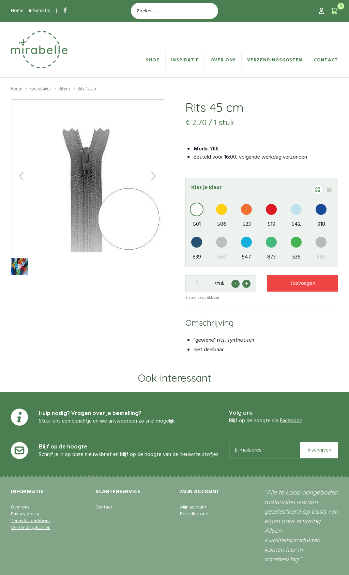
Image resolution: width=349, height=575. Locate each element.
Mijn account (193, 507)
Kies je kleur (206, 187)
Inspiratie (185, 60)
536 (296, 257)
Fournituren (40, 88)
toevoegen (302, 283)
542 (296, 224)
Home (17, 11)
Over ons (223, 60)
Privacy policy (25, 514)
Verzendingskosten (274, 60)
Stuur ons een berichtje (65, 421)
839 (197, 257)
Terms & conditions (30, 521)
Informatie (39, 11)
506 (221, 224)
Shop (153, 60)
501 (197, 224)
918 (321, 224)
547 (246, 257)
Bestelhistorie (194, 514)
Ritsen (64, 88)
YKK (214, 149)
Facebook (291, 420)
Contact (326, 60)
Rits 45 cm (87, 88)
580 (321, 257)
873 (271, 257)
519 (271, 224)
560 (221, 257)
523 (246, 224)
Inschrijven (319, 450)
